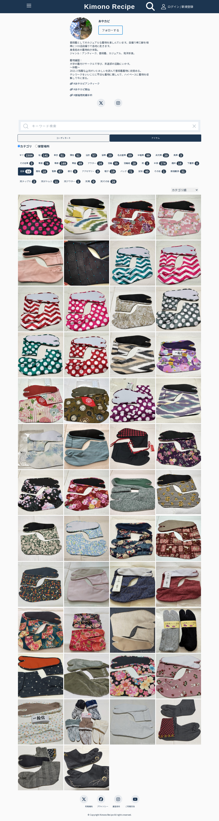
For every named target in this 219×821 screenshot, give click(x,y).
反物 (144, 171)
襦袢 (177, 163)
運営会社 (116, 806)
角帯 (178, 155)
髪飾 (57, 171)
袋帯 (107, 155)
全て (27, 155)
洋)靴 (90, 182)
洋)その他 (108, 182)
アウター (95, 163)
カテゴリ (27, 146)
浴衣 (91, 155)
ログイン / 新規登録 (176, 7)
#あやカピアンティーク (85, 83)
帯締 (60, 163)
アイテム (155, 137)
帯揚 (44, 163)
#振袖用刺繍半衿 (81, 95)
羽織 (113, 163)
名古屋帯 (125, 155)
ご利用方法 (130, 806)
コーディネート (63, 137)
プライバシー (102, 806)
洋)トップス (28, 182)
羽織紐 (130, 163)
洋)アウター (72, 182)
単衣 (59, 155)
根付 (72, 171)
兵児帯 (162, 155)
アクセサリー (91, 171)
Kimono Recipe (109, 6)
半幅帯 (144, 155)
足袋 (25, 171)
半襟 (160, 163)
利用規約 (89, 806)
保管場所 (45, 146)
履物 (41, 171)
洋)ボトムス (50, 182)
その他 (160, 171)
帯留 (77, 163)
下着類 (193, 163)
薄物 (75, 155)
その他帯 (27, 163)
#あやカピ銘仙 (80, 89)
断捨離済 (178, 171)
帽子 (110, 171)
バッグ (127, 171)
